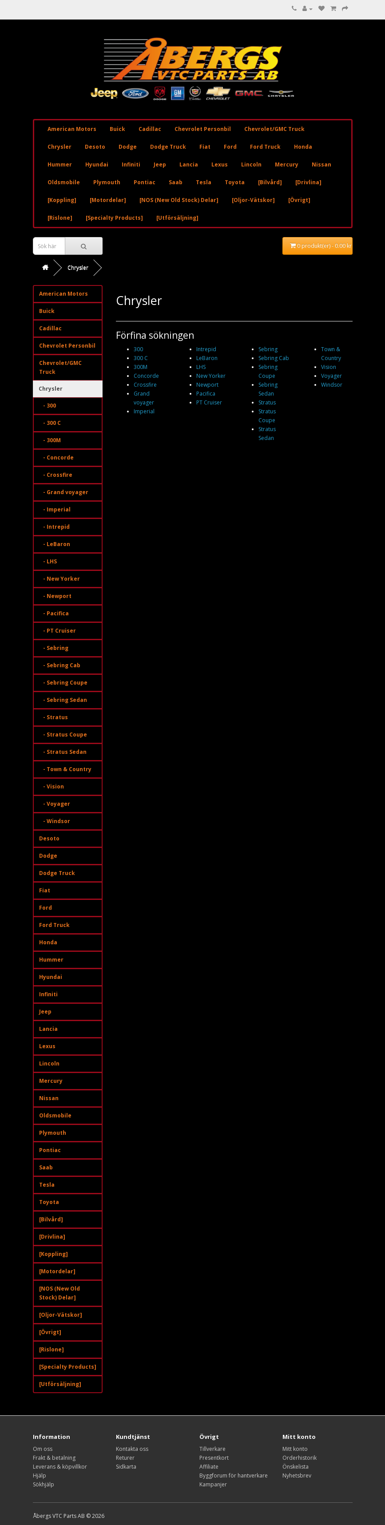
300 (138, 349)
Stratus (267, 402)
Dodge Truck (168, 147)
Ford (230, 147)
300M (140, 367)
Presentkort (214, 1458)
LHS (201, 367)
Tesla (203, 182)
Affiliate (208, 1466)
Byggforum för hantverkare (233, 1475)
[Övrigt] (299, 200)
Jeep (160, 164)
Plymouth (106, 182)
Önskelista (295, 1466)
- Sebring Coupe (63, 682)
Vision (328, 367)
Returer (125, 1458)
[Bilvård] (270, 182)
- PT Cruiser (57, 630)
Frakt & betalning (54, 1458)
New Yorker (211, 376)
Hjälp (39, 1475)
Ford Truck (265, 147)
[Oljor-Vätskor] (253, 200)
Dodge (128, 147)
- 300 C (50, 423)
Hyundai (96, 164)
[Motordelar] (108, 200)
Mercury (286, 164)
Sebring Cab (273, 358)
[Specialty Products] (114, 218)
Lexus (219, 164)
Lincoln (251, 164)
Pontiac (144, 182)
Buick (117, 129)
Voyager (331, 376)
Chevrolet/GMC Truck (274, 129)
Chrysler (59, 147)
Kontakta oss (132, 1449)
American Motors (72, 129)
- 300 (47, 405)
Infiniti (131, 164)
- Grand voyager (63, 492)
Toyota (235, 182)
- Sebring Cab (59, 665)
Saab (176, 182)
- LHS (48, 561)
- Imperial (55, 509)
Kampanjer (213, 1484)
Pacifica (205, 393)
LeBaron (207, 358)
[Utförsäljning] (177, 218)
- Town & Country (65, 769)
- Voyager (54, 804)
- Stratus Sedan (63, 752)
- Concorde (56, 457)
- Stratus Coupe (63, 734)
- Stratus (53, 717)
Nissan (321, 164)
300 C (141, 358)
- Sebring (53, 648)
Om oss (42, 1449)
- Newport (55, 596)
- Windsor (54, 821)
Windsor (331, 384)
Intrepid (206, 349)
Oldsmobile (64, 182)
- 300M (50, 440)
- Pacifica (54, 613)
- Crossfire (55, 475)
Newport (207, 384)
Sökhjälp (43, 1484)
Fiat (204, 147)
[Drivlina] (308, 182)
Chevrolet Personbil (203, 129)
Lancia (188, 164)
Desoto (95, 147)
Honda (303, 147)
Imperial (144, 411)
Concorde (146, 376)
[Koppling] (62, 200)
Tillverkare (212, 1449)
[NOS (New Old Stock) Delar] (178, 200)
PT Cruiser (209, 402)
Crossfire (145, 384)
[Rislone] (60, 218)
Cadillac (150, 129)
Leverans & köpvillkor (60, 1466)
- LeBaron (54, 544)
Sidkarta (126, 1466)
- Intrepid (54, 527)
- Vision (51, 786)
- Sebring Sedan (63, 700)
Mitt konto (295, 1449)
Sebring (268, 349)
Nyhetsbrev (296, 1475)
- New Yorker (59, 578)
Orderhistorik (299, 1458)
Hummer (60, 164)
